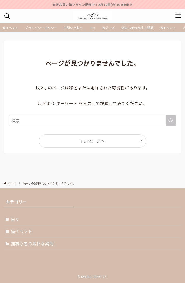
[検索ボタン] (7, 16)
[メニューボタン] (178, 16)
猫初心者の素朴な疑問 (32, 243)
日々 (15, 219)
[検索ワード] (92, 120)
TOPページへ (92, 141)
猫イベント (21, 231)
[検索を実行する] (171, 120)
